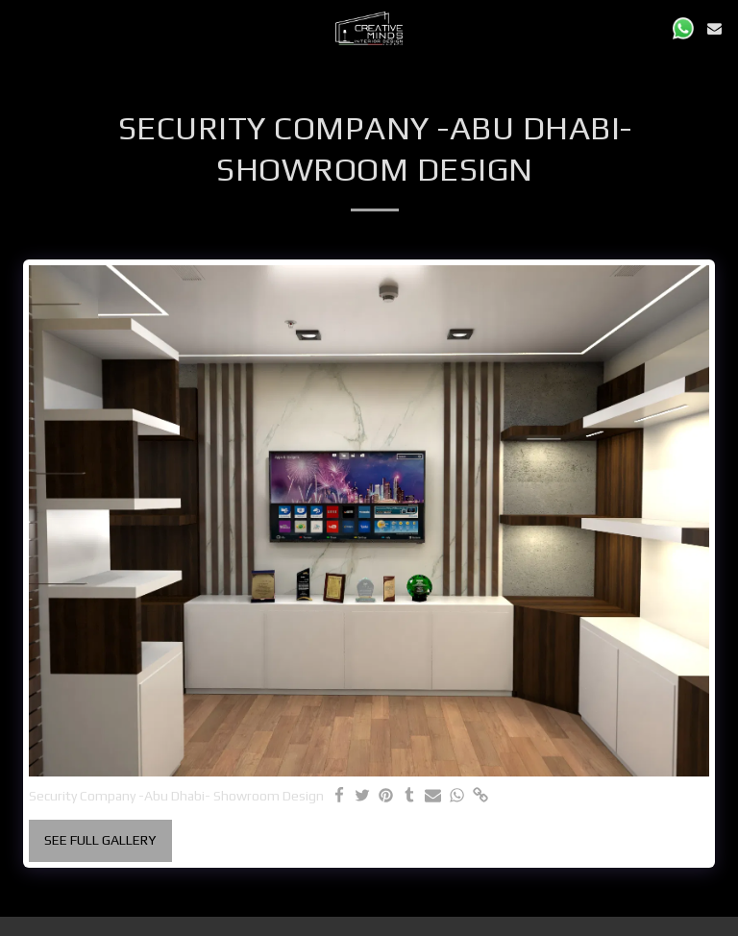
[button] (21, 27)
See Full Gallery (100, 840)
